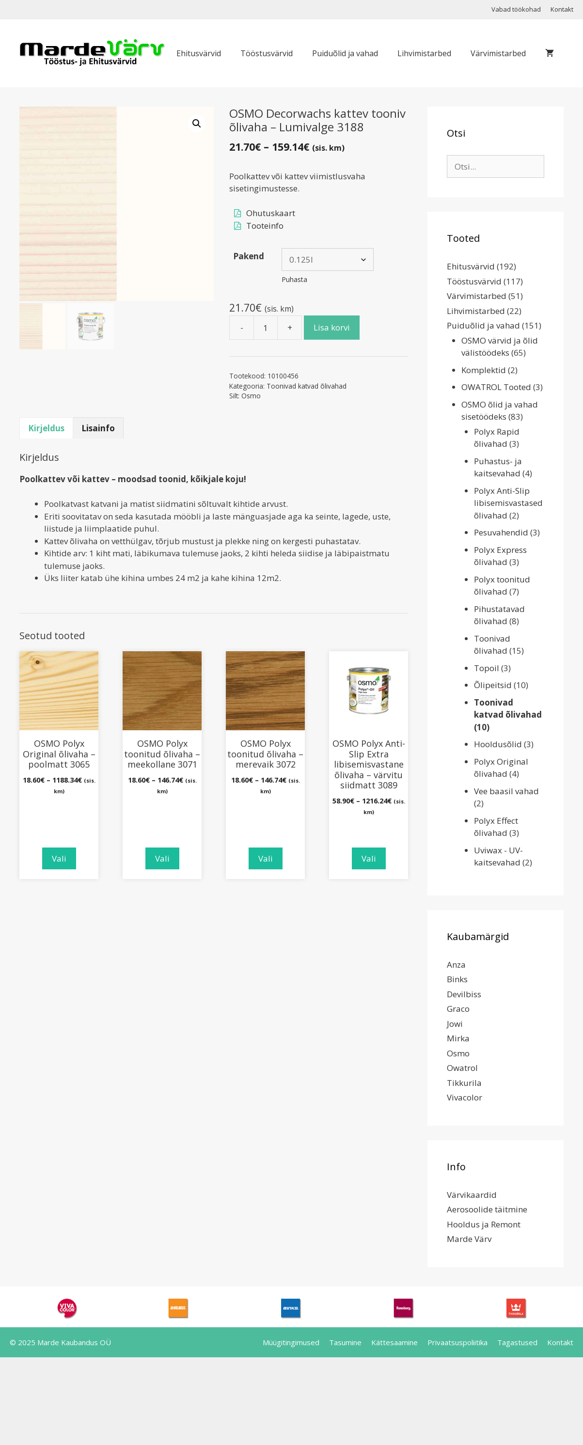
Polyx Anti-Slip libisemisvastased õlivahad (508, 503)
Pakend (248, 256)
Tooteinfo (265, 225)
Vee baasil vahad (506, 791)
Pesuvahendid (501, 532)
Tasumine (345, 1342)
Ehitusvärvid (198, 53)
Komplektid (483, 370)
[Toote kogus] (265, 327)
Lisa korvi (332, 327)
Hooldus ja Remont (483, 1224)
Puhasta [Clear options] (294, 279)
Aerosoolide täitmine (487, 1209)
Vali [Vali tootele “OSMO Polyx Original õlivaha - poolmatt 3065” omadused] (59, 858)
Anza (456, 964)
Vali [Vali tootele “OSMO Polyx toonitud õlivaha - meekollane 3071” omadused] (162, 858)
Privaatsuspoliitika (457, 1342)
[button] (196, 123)
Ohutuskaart (270, 213)
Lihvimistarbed (424, 53)
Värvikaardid (472, 1194)
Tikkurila (464, 1082)
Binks (457, 979)
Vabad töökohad (516, 9)
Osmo (251, 395)
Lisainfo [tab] (98, 428)
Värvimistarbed (498, 53)
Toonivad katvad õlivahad (307, 386)
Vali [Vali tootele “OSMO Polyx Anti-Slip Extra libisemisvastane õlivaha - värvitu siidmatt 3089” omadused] (369, 858)
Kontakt (562, 9)
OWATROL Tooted (496, 387)
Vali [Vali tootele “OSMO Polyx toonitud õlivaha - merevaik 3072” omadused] (265, 858)
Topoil (486, 668)
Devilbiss (464, 994)
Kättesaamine (394, 1342)
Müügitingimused (291, 1342)
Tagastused (517, 1342)
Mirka (458, 1038)
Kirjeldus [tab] (46, 428)
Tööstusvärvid (266, 53)
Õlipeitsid (493, 685)
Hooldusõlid (498, 744)
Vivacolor (464, 1097)
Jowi (455, 1023)
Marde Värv (469, 1238)
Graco (458, 1008)
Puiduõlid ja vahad (345, 53)
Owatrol (462, 1067)
